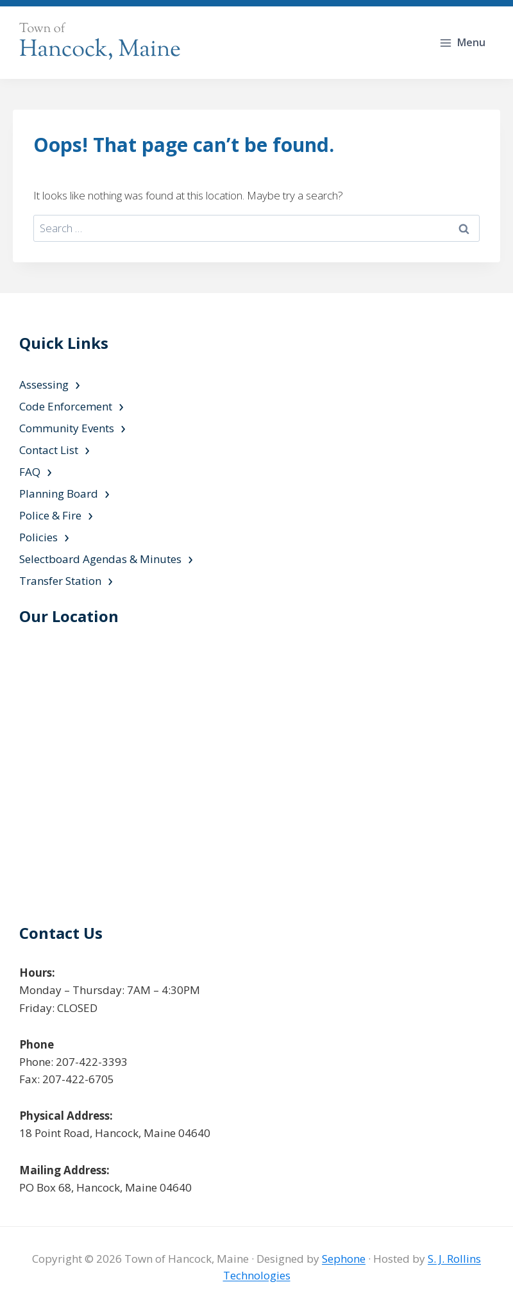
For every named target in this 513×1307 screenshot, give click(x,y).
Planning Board (58, 493)
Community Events (66, 428)
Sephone (344, 1258)
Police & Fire (50, 515)
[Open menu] (463, 43)
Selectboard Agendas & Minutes (100, 559)
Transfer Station (60, 580)
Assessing (44, 384)
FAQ (29, 471)
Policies (38, 537)
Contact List (48, 450)
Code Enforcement (65, 406)
